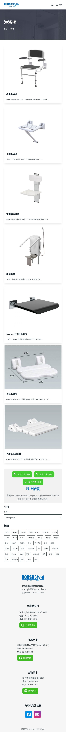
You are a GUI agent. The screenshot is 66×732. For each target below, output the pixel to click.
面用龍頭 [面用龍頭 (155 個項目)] (15, 559)
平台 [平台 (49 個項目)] (29, 543)
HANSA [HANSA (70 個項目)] (23, 532)
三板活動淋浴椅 (13, 454)
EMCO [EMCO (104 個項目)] (7, 532)
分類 (6, 512)
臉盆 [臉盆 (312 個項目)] (21, 554)
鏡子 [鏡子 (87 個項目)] (50, 554)
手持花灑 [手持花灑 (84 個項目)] (37, 543)
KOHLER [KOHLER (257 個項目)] (45, 532)
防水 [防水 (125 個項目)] (6, 559)
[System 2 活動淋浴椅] (33, 307)
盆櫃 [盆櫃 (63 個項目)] (6, 554)
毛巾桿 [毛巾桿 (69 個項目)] (15, 548)
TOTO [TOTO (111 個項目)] (22, 537)
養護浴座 (10, 274)
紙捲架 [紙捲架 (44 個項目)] (14, 554)
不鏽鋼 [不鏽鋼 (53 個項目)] (56, 537)
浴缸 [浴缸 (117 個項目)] (39, 548)
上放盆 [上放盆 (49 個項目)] (40, 537)
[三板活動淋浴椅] (33, 427)
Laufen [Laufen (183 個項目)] (54, 532)
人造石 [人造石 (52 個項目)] (14, 543)
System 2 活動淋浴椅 (16, 334)
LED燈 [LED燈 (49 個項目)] (7, 537)
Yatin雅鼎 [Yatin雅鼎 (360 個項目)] (31, 537)
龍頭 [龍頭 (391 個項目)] (35, 559)
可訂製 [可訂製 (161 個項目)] (22, 543)
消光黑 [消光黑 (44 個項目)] (46, 548)
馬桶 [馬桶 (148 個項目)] (29, 559)
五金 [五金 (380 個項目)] (6, 543)
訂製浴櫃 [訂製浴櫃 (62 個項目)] (36, 554)
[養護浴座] (33, 247)
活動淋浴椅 (11, 394)
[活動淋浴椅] (33, 367)
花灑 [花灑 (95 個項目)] (27, 554)
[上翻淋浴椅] (33, 127)
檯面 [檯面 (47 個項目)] (52, 543)
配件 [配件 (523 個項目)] (44, 554)
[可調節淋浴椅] (33, 187)
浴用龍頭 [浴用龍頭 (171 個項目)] (31, 548)
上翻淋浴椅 (11, 154)
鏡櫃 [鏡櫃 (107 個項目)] (57, 554)
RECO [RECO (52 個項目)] (15, 537)
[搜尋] (52, 5)
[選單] (59, 5)
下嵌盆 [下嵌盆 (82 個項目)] (48, 537)
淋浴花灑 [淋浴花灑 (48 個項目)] (55, 548)
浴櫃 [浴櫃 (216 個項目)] (22, 548)
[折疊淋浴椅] (33, 67)
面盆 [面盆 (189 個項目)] (22, 559)
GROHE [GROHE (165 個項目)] (15, 532)
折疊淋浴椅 (11, 94)
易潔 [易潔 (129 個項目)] (45, 543)
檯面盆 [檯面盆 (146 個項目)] (7, 548)
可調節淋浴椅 (12, 214)
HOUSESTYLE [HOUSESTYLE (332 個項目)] (34, 532)
